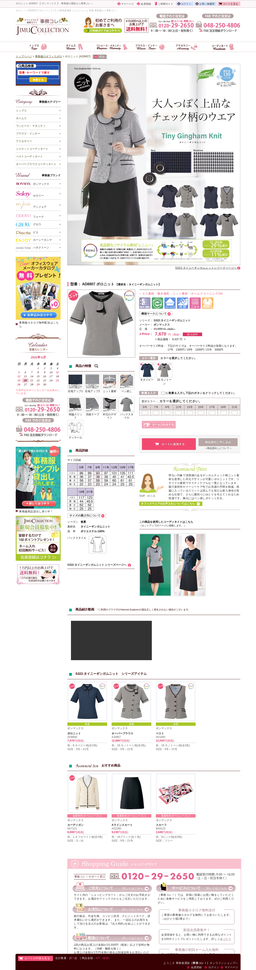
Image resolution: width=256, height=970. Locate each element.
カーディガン (75, 825)
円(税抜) (79, 740)
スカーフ (161, 825)
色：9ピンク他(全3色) (169, 836)
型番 (73, 284)
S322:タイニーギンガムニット (172, 320)
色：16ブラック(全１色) (126, 836)
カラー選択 (149, 358)
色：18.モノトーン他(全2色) (129, 745)
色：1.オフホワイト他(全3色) (85, 836)
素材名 (71, 526)
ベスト (160, 733)
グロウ (28, 224)
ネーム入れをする (163, 424)
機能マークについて (154, 313)
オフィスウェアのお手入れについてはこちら (168, 503)
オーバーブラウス (122, 733)
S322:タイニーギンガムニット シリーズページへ (96, 564)
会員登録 (146, 3)
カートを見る (230, 3)
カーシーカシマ (34, 240)
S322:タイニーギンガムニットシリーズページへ (206, 267)
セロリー (30, 194)
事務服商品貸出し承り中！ (36, 511)
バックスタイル (76, 537)
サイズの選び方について (85, 515)
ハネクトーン (32, 248)
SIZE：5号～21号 (78, 749)
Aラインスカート (122, 825)
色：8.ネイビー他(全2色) (82, 745)
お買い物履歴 (206, 3)
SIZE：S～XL (75, 840)
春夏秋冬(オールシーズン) (87, 815)
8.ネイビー (147, 379)
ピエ (27, 232)
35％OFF (192, 334)
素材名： (123, 284)
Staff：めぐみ (147, 495)
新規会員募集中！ (196, 930)
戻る (99, 57)
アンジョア (31, 205)
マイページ (127, 3)
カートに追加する (173, 444)
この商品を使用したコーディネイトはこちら (166, 521)
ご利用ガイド (165, 3)
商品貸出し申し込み (218, 442)
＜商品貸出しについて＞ (218, 448)
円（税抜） (169, 329)
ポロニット (74, 733)
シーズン (72, 521)
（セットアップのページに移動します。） (162, 525)
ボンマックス (32, 183)
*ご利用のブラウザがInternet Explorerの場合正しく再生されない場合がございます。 (144, 609)
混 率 (71, 531)
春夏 (87, 724)
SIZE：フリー (164, 840)
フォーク (30, 216)
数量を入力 (148, 393)
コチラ (227, 939)
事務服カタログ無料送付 (196, 910)
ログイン (186, 3)
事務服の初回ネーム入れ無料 (197, 950)
